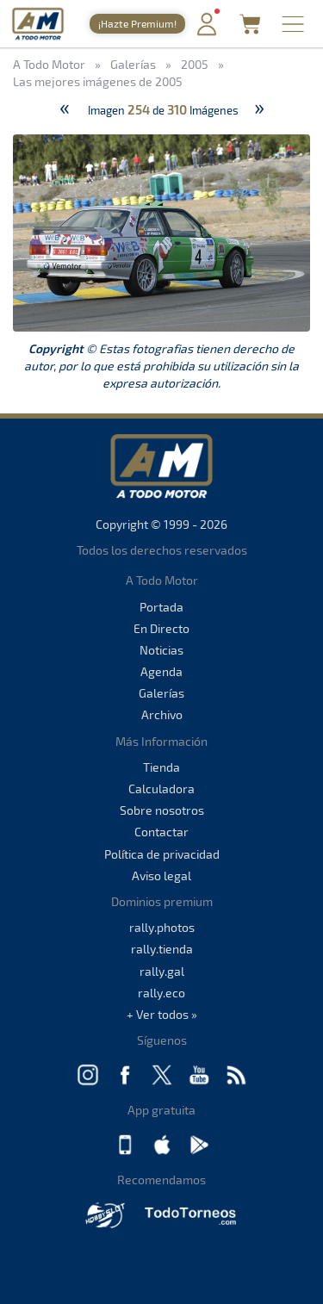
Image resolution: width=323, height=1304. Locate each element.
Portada (161, 606)
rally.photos (162, 927)
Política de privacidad (162, 854)
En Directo (161, 628)
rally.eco (161, 992)
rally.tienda (162, 948)
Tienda (161, 767)
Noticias (161, 650)
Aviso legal (161, 875)
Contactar (161, 831)
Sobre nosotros (162, 810)
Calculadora (161, 788)
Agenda (161, 671)
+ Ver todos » (162, 1014)
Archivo (162, 714)
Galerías (161, 693)
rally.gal (162, 971)
